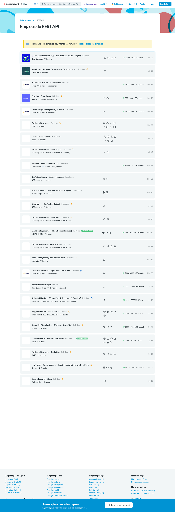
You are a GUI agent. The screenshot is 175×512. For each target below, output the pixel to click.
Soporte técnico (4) (96, 482)
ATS (135, 4)
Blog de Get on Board (139, 479)
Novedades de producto (140, 482)
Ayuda (142, 4)
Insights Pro (104, 4)
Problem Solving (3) (96, 493)
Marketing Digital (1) (13, 490)
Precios (128, 4)
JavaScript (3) (94, 498)
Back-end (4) (94, 485)
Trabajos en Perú (53, 482)
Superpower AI (90, 4)
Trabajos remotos (53, 479)
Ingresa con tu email (119, 505)
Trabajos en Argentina (55, 485)
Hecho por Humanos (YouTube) (143, 491)
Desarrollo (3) (94, 496)
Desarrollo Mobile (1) (13, 487)
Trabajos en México (54, 493)
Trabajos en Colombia (55, 487)
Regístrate (165, 4)
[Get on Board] (11, 4)
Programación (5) (11, 479)
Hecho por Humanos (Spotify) (142, 493)
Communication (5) (96, 479)
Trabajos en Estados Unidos (57, 496)
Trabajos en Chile (53, 490)
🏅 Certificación (117, 4)
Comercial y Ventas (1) (13, 493)
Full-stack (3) (94, 490)
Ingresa (153, 4)
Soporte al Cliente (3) (13, 482)
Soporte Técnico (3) (12, 485)
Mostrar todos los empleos (90, 43)
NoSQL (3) (93, 487)
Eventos (136, 498)
